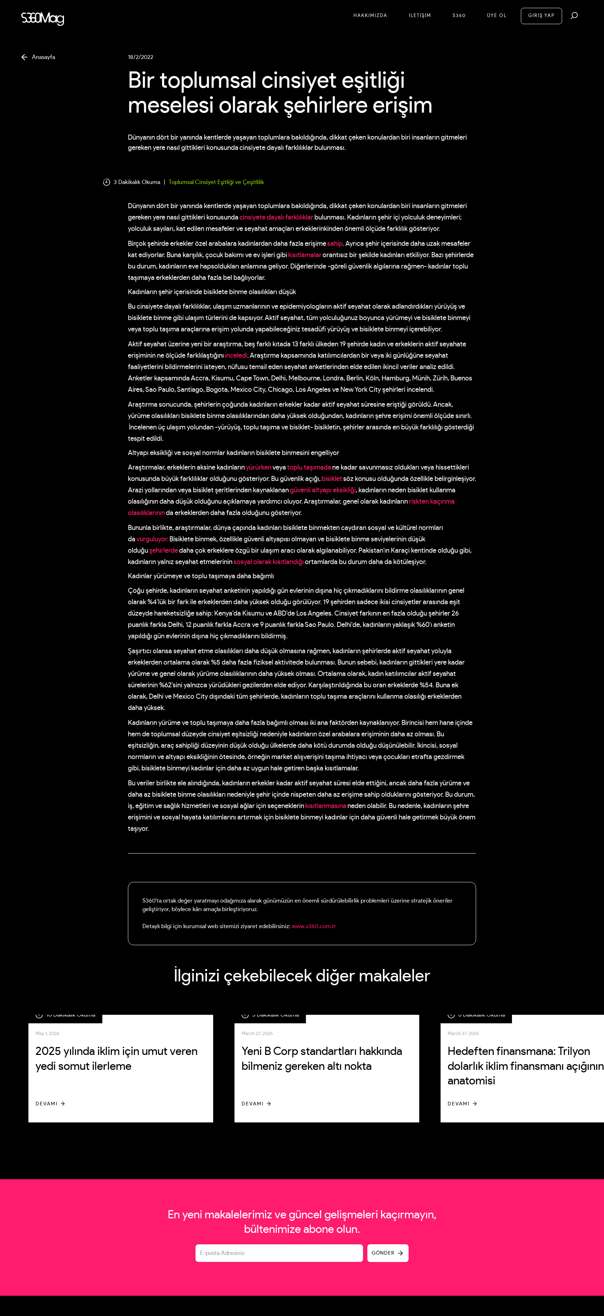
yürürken (258, 467)
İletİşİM (420, 15)
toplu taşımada (309, 467)
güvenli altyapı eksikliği (323, 490)
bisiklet (332, 479)
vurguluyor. (152, 539)
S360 (459, 15)
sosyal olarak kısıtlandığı (268, 562)
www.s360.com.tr (314, 926)
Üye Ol (497, 15)
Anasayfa (43, 57)
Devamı (47, 1103)
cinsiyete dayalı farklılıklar (276, 217)
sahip (335, 243)
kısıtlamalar (305, 255)
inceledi (236, 355)
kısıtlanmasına (325, 806)
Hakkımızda (371, 15)
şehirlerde (163, 550)
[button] (574, 16)
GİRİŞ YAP (541, 15)
